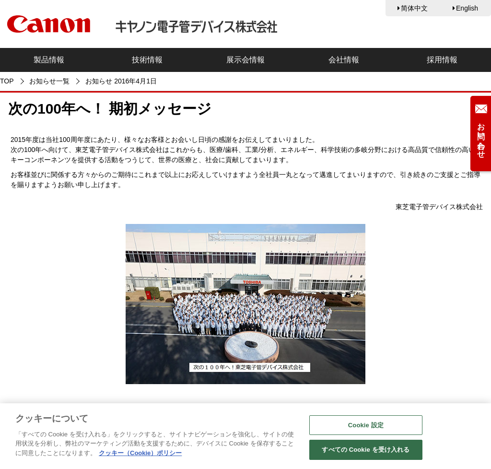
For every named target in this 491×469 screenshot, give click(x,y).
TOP (7, 81)
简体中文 (414, 8)
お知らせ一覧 (49, 81)
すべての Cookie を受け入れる (365, 452)
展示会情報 (245, 60)
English (467, 8)
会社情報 (343, 60)
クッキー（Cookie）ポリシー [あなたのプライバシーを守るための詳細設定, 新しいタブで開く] (140, 454)
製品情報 (49, 60)
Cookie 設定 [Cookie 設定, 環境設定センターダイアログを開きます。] (366, 427)
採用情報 (442, 60)
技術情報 (147, 60)
